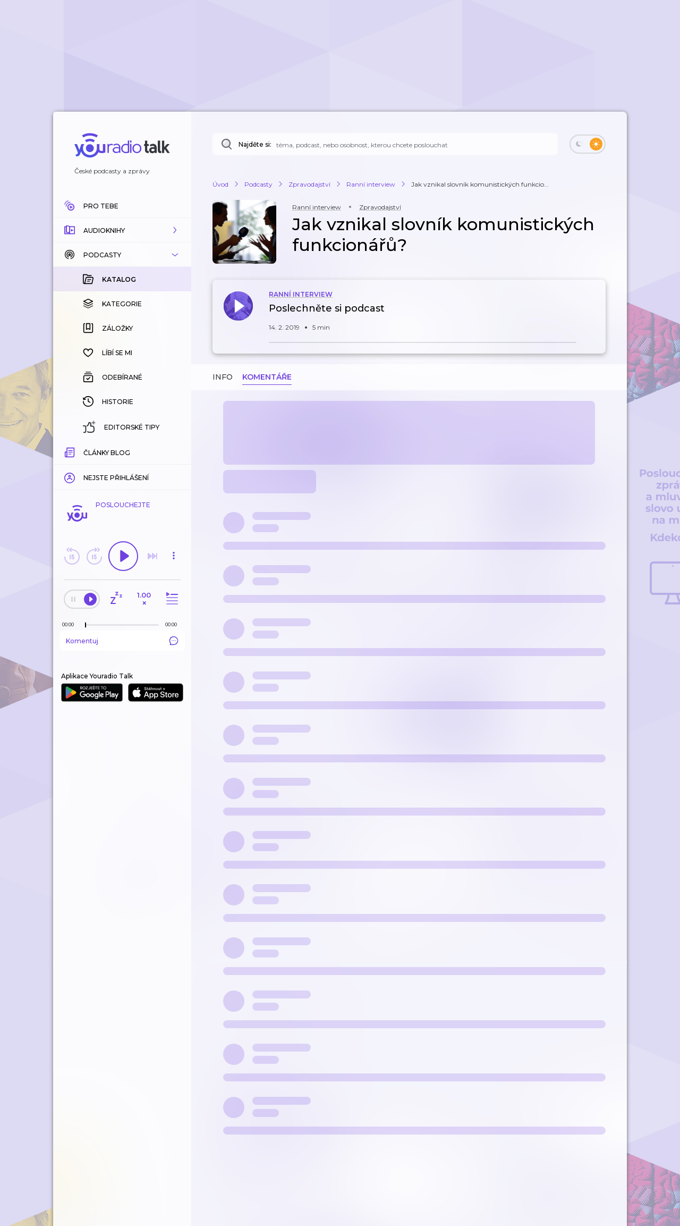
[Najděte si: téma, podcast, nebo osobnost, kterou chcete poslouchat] (385, 144)
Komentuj (122, 640)
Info (222, 377)
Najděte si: (255, 144)
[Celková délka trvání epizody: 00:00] (173, 624)
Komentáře (267, 377)
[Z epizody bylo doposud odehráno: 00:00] (70, 624)
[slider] (85, 625)
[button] (122, 230)
